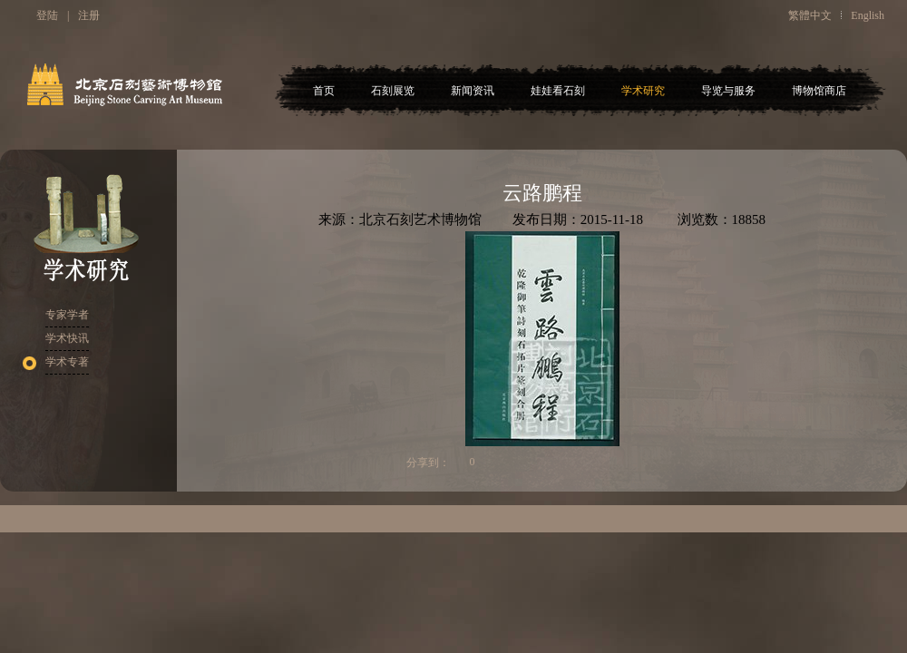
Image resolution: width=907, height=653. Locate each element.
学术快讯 (67, 338)
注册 (89, 15)
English (867, 15)
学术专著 (67, 362)
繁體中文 (810, 15)
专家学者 (67, 314)
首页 (324, 90)
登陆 (47, 15)
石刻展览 (392, 90)
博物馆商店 (819, 90)
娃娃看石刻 (558, 90)
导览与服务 (728, 90)
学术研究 (643, 90)
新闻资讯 (472, 90)
